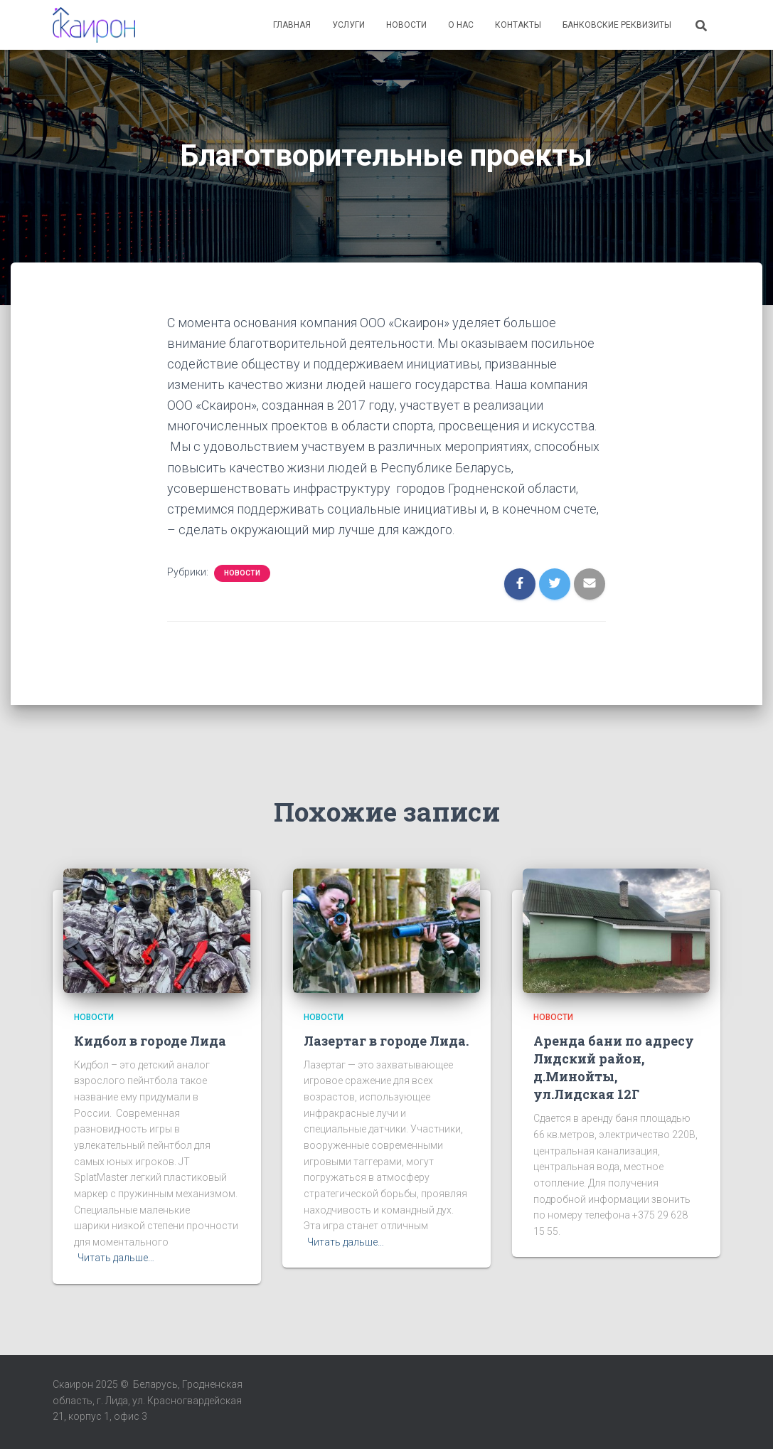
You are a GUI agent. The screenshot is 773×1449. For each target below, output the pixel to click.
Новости (406, 25)
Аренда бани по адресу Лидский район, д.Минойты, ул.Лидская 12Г (613, 1067)
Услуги (348, 25)
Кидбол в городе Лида (150, 1040)
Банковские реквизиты (617, 25)
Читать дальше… (116, 1257)
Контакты (518, 25)
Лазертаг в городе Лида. (386, 1040)
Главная (292, 25)
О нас (461, 25)
